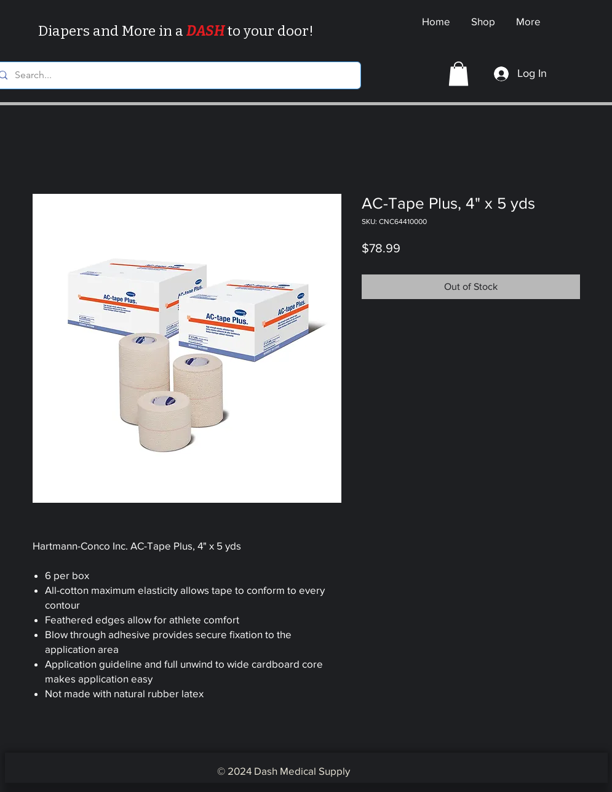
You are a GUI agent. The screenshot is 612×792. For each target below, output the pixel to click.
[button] (458, 74)
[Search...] (175, 75)
